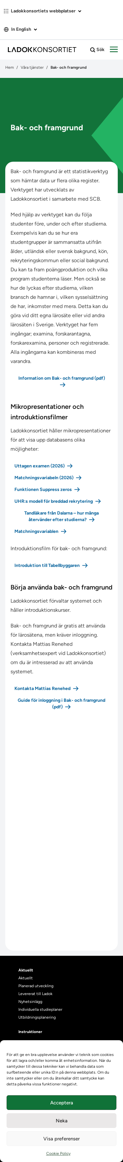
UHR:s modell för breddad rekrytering (53, 501)
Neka (62, 1121)
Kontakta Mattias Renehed (42, 688)
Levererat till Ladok (35, 993)
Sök (97, 50)
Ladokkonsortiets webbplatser (42, 11)
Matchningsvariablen (36, 531)
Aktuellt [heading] (25, 970)
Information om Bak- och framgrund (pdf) (61, 378)
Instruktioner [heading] (30, 1031)
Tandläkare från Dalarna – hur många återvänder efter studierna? (61, 516)
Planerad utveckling (35, 986)
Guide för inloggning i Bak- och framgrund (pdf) (61, 704)
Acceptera (61, 1103)
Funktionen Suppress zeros (43, 489)
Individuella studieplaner (40, 1009)
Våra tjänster (32, 67)
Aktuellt (25, 978)
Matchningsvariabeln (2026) (43, 478)
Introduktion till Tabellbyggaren (47, 565)
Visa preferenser (61, 1139)
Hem (9, 67)
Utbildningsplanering (37, 1017)
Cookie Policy (58, 1153)
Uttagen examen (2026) (39, 466)
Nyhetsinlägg (30, 1001)
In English (20, 29)
